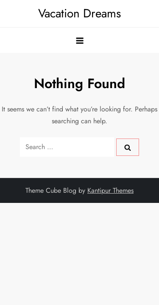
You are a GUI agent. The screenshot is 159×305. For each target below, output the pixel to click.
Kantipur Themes (110, 190)
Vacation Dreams (79, 13)
